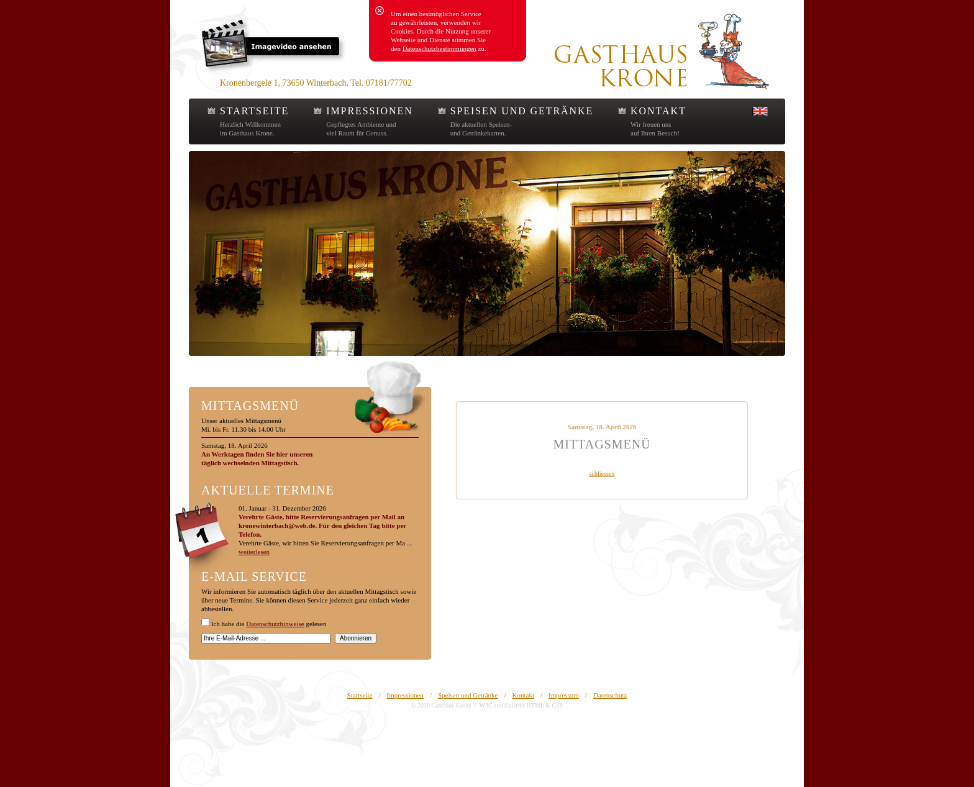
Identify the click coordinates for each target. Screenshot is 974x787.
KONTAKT (658, 111)
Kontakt (523, 695)
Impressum (563, 695)
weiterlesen (254, 551)
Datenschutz (610, 695)
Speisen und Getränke (468, 695)
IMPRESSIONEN (369, 111)
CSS (557, 705)
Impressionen (405, 695)
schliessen (602, 473)
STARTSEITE (254, 111)
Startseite (360, 695)
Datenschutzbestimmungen (439, 48)
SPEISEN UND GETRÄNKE (521, 111)
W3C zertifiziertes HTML (511, 705)
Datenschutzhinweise (275, 623)
